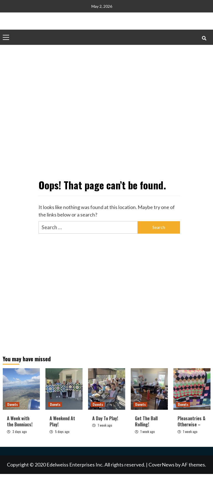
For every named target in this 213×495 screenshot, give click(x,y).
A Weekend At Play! (62, 421)
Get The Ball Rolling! (146, 421)
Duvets (12, 404)
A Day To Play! (105, 418)
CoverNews (161, 465)
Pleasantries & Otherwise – (192, 421)
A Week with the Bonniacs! (19, 421)
